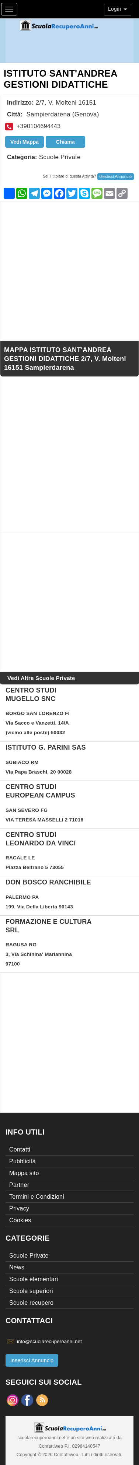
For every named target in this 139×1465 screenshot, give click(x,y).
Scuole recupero (31, 1303)
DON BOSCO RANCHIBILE (48, 882)
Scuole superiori (31, 1291)
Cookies (20, 1220)
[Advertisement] (69, 270)
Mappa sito (24, 1173)
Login (117, 9)
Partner (19, 1185)
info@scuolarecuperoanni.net (49, 1341)
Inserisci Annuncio (31, 1360)
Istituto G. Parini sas (46, 747)
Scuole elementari (33, 1279)
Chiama (65, 142)
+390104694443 (38, 126)
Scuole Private (60, 157)
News (16, 1267)
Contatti (19, 1149)
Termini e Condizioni (36, 1197)
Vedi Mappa (24, 142)
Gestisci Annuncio (116, 176)
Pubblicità (22, 1161)
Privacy (19, 1208)
